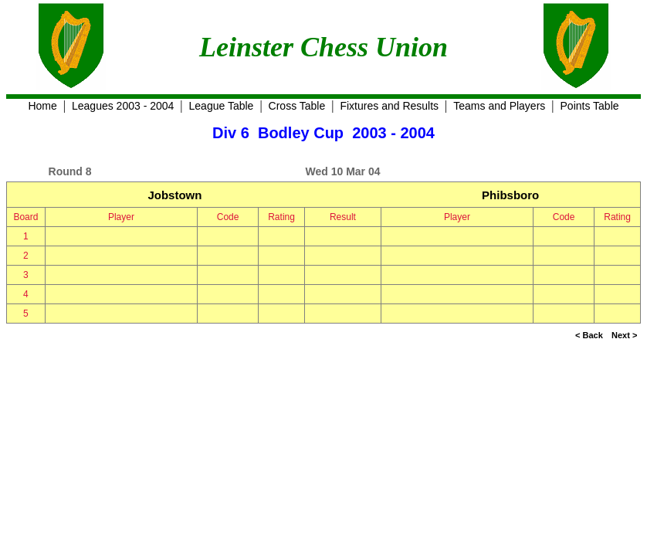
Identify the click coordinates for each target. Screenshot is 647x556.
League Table (221, 106)
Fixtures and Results (389, 106)
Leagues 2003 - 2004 (123, 106)
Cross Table (297, 106)
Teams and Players (499, 106)
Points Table (590, 106)
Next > (624, 335)
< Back (589, 335)
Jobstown (174, 195)
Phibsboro (510, 195)
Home (42, 106)
